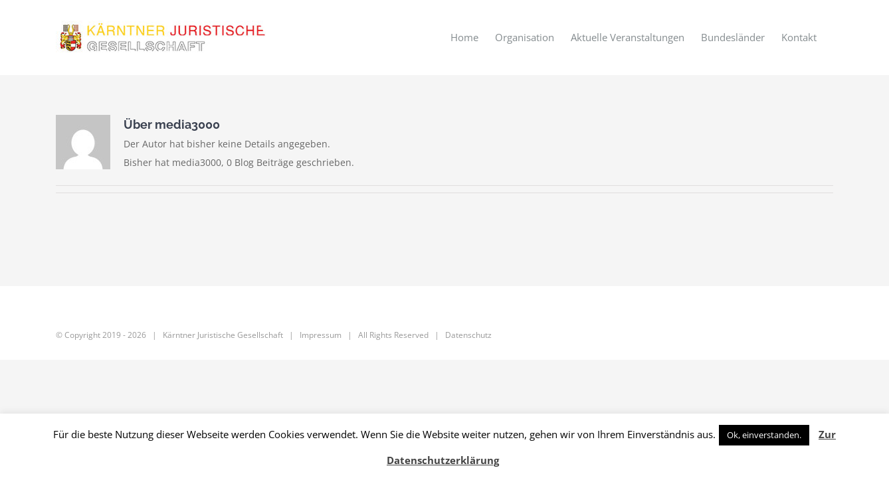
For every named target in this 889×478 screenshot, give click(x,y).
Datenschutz (468, 335)
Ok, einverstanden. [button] (764, 435)
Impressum (321, 335)
